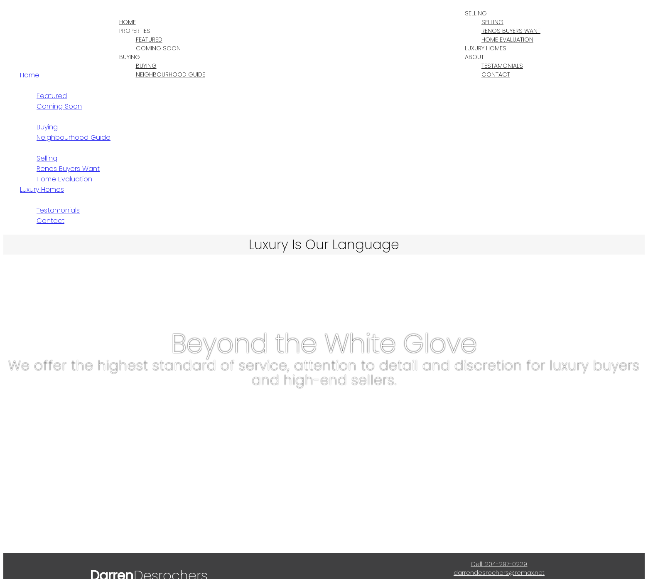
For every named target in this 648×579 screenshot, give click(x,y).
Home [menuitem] (127, 22)
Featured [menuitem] (149, 39)
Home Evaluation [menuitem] (507, 39)
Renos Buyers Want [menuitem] (510, 31)
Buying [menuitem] (146, 66)
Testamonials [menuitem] (502, 66)
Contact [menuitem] (495, 74)
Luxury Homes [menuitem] (485, 48)
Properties (134, 31)
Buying (129, 57)
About (474, 57)
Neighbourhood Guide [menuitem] (170, 74)
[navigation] (324, 148)
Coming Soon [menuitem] (158, 48)
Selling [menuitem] (492, 22)
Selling (476, 13)
